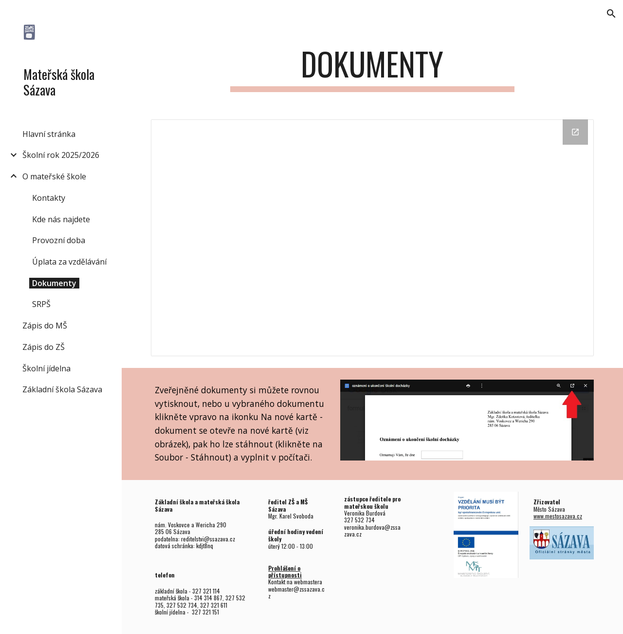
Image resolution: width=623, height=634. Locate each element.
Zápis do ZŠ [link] (43, 347)
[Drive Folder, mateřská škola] (372, 237)
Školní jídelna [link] (46, 368)
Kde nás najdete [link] (61, 219)
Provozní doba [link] (58, 240)
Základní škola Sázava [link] (62, 389)
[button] (611, 13)
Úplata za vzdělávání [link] (69, 261)
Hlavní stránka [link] (48, 134)
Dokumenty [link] (54, 283)
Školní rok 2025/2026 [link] (60, 155)
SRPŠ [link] (41, 304)
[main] (372, 68)
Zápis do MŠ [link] (44, 325)
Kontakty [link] (48, 197)
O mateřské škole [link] (54, 176)
